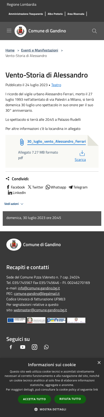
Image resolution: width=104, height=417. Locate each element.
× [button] (99, 363)
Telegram (77, 187)
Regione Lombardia (21, 4)
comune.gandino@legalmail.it (37, 293)
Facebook (15, 187)
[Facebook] (10, 347)
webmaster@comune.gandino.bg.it (40, 310)
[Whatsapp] (46, 347)
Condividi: (17, 179)
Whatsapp (55, 187)
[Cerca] (94, 31)
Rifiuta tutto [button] (70, 399)
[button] (52, 409)
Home (10, 50)
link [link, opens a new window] (95, 389)
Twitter (35, 187)
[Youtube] (22, 347)
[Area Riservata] (75, 14)
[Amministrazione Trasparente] (26, 14)
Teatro (56, 85)
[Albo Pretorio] (55, 14)
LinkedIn (16, 192)
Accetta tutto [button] (34, 399)
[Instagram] (34, 347)
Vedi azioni (14, 204)
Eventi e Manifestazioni (39, 50)
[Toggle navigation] (9, 30)
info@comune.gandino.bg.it (39, 288)
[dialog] (52, 387)
